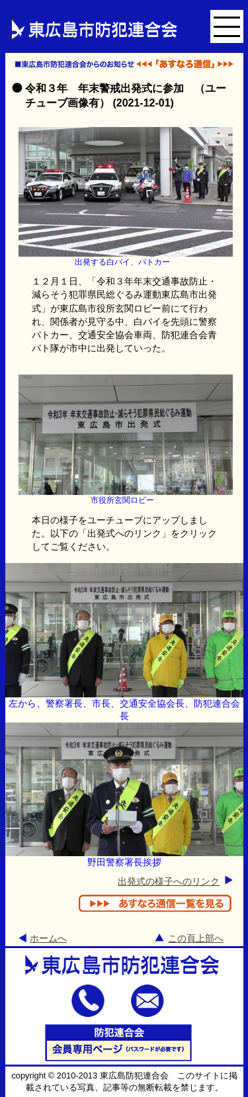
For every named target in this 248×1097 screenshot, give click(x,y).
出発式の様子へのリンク (169, 882)
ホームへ (48, 938)
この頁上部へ (196, 938)
